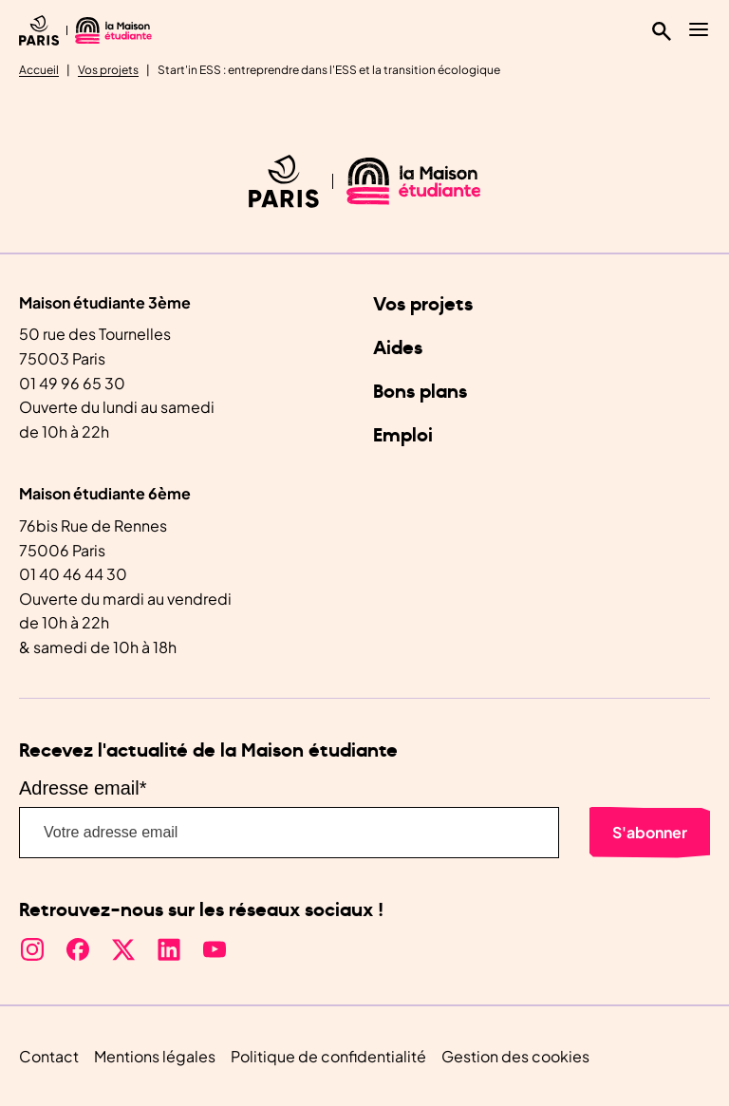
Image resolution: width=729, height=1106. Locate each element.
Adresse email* (83, 788)
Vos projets (108, 70)
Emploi (403, 435)
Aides (397, 348)
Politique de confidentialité (328, 1056)
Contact (49, 1056)
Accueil (39, 70)
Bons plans (420, 392)
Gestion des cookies (515, 1056)
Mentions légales (154, 1056)
